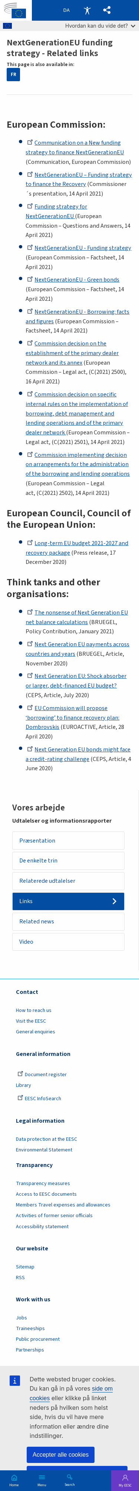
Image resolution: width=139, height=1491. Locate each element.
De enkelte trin (38, 861)
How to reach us (34, 1010)
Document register (42, 1074)
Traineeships (30, 1328)
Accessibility (87, 10)
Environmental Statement (44, 1150)
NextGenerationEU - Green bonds (73, 280)
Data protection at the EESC (46, 1139)
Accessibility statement (42, 1226)
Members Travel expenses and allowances (63, 1205)
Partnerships (30, 1350)
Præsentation (37, 841)
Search (69, 1484)
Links (26, 901)
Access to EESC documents (46, 1194)
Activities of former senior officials (54, 1215)
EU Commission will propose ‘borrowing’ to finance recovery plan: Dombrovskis (72, 717)
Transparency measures (43, 1183)
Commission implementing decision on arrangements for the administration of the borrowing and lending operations (78, 464)
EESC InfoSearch (39, 1098)
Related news (36, 921)
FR (13, 74)
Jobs (21, 1318)
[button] (107, 10)
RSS (20, 1277)
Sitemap (25, 1267)
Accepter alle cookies (61, 1455)
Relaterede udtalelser (47, 881)
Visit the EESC (31, 1021)
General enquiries (35, 1032)
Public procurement (38, 1339)
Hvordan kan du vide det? (100, 26)
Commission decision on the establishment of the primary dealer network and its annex (72, 353)
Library (23, 1085)
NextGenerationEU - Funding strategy (79, 248)
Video (26, 942)
